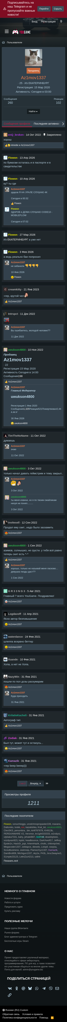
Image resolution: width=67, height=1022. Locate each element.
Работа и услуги (12, 902)
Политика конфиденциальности (20, 1017)
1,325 (26, 409)
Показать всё (11, 860)
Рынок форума (11, 932)
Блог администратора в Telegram (20, 937)
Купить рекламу (12, 911)
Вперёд (36, 783)
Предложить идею (13, 907)
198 (20, 376)
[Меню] (7, 31)
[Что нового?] (61, 21)
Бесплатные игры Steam (16, 941)
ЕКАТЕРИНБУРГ (38, 83)
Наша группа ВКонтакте (16, 928)
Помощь (43, 1017)
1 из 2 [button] (22, 783)
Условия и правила (32, 1014)
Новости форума (12, 898)
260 (10, 102)
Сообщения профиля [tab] (17, 123)
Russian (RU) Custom (15, 1010)
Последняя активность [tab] (48, 123)
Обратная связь (11, 1014)
